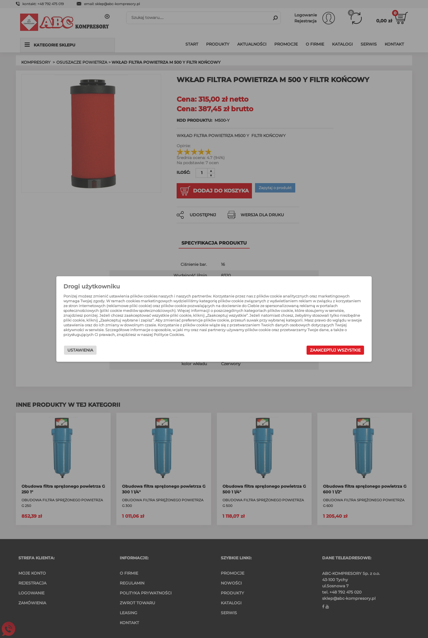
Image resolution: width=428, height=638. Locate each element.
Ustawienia (100, 351)
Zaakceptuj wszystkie (315, 351)
